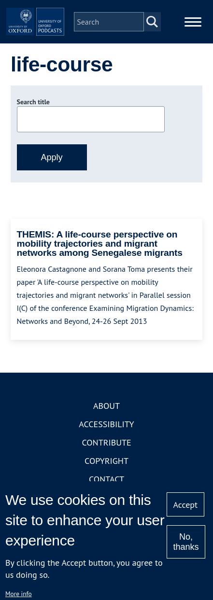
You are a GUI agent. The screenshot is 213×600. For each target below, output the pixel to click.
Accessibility (106, 424)
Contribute (106, 442)
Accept (185, 504)
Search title (33, 102)
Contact (106, 479)
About (106, 405)
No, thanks (186, 542)
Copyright (106, 460)
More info (18, 593)
